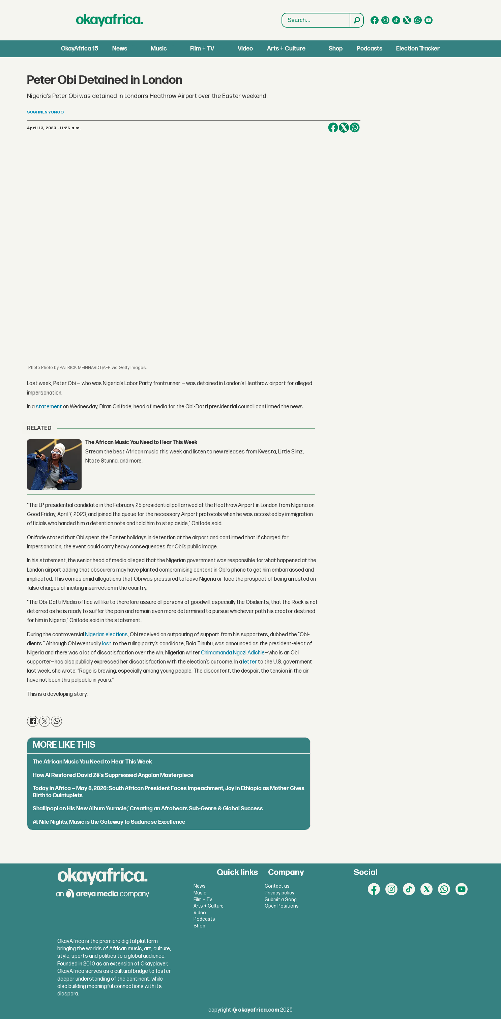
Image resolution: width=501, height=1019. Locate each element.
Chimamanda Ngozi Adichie (233, 653)
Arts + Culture (286, 48)
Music (159, 48)
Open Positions (282, 906)
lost (107, 644)
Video (245, 48)
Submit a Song (281, 900)
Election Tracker (418, 48)
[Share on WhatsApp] (355, 128)
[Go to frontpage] (109, 20)
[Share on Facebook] (333, 128)
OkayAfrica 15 (79, 48)
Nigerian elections (106, 635)
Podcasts (369, 48)
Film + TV (202, 48)
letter (250, 662)
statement (49, 407)
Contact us (277, 886)
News (119, 48)
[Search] (356, 20)
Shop (336, 48)
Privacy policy (279, 893)
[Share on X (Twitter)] (344, 128)
